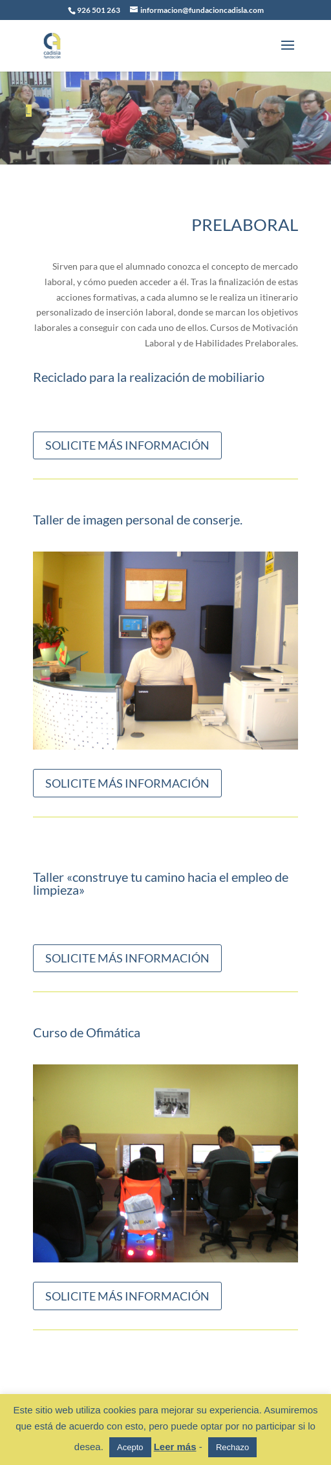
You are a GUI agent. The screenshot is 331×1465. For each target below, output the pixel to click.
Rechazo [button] (232, 1447)
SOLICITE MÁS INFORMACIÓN (127, 445)
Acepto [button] (130, 1447)
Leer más (175, 1446)
